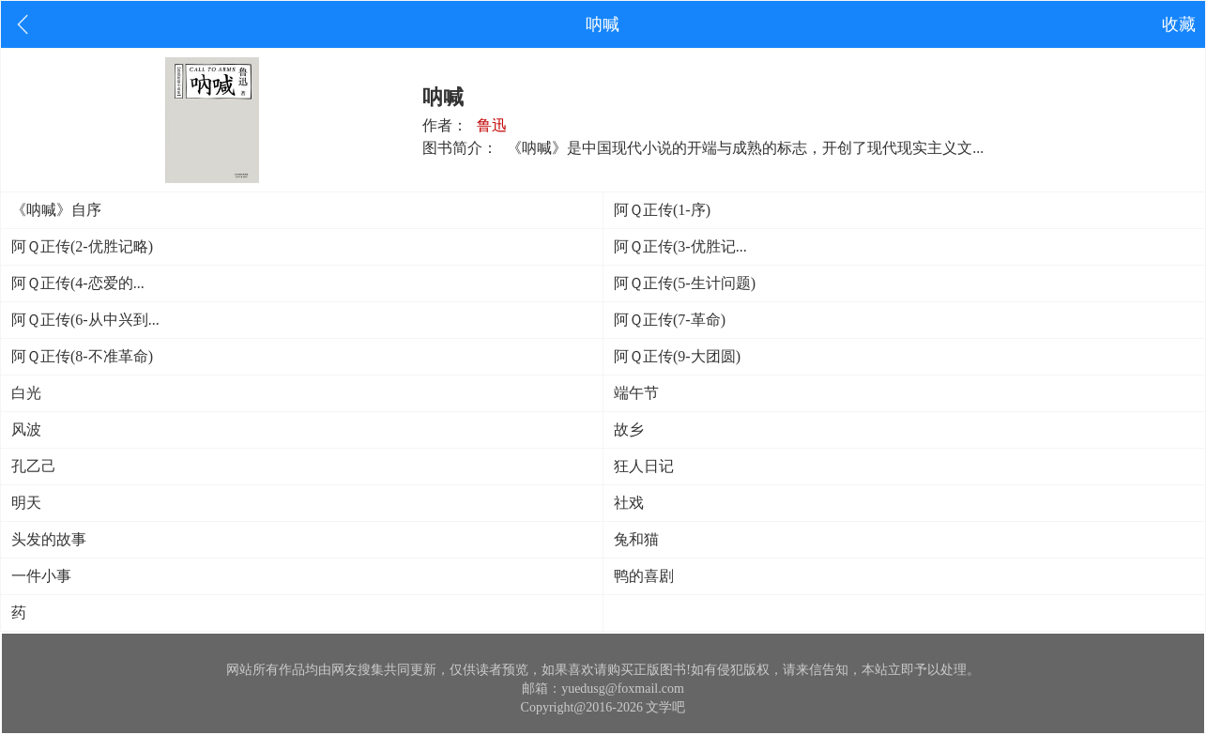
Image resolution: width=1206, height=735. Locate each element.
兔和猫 (636, 539)
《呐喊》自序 (56, 210)
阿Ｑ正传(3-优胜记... (680, 246)
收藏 (1179, 24)
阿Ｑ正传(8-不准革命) (82, 356)
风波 (26, 429)
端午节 (636, 393)
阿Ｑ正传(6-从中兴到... (85, 320)
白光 (26, 393)
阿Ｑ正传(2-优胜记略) (82, 246)
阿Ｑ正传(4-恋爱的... (78, 283)
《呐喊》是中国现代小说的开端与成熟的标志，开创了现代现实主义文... (745, 148)
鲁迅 (492, 125)
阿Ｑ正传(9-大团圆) (677, 356)
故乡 (629, 429)
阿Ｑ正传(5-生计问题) (685, 283)
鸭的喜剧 (644, 576)
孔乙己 (33, 466)
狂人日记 (644, 466)
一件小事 (41, 576)
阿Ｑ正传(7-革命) (669, 320)
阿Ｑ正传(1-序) (662, 210)
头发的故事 (48, 539)
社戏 (629, 503)
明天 (26, 503)
